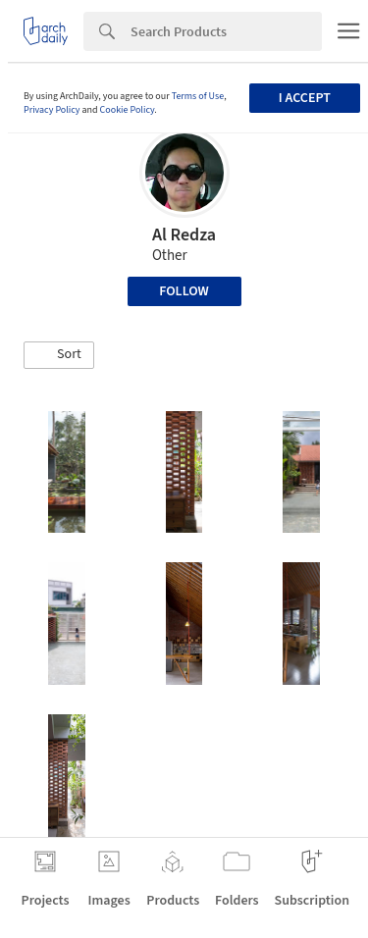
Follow (184, 291)
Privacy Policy (52, 110)
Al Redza (184, 235)
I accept (305, 98)
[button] (59, 355)
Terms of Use (198, 96)
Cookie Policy (127, 110)
